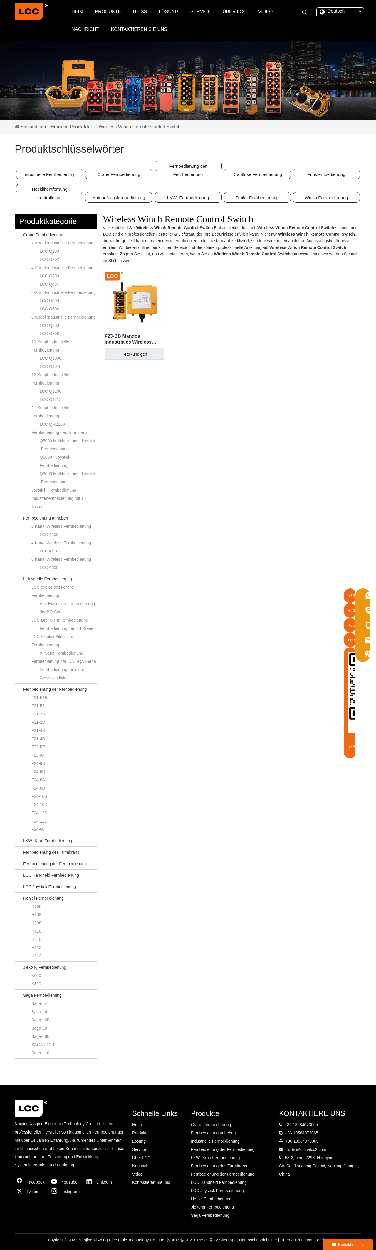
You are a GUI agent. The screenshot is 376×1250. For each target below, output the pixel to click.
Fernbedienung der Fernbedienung (188, 167)
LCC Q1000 (50, 358)
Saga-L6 (39, 1011)
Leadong (323, 1240)
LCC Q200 (49, 251)
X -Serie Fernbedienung (61, 653)
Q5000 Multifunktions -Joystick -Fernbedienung (67, 444)
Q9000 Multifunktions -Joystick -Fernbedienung (67, 477)
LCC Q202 (49, 259)
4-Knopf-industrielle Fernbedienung (63, 267)
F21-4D (38, 738)
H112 (36, 947)
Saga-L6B (40, 1020)
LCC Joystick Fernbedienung (49, 886)
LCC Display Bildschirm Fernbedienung (52, 640)
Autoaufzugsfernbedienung (119, 197)
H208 (36, 923)
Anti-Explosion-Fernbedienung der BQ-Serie (67, 607)
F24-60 (37, 829)
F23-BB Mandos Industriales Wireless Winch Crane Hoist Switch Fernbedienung (134, 339)
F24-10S (39, 796)
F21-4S (38, 730)
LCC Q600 (49, 300)
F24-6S (38, 763)
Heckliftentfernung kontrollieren (50, 190)
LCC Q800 (49, 325)
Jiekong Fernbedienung (44, 967)
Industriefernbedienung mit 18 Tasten (58, 502)
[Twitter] (31, 1191)
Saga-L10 (40, 1053)
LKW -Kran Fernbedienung (47, 840)
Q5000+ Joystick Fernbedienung (55, 461)
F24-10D (39, 804)
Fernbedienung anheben (45, 518)
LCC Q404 (49, 284)
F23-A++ (39, 755)
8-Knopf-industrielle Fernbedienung (63, 317)
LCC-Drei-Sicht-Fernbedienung (59, 620)
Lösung (139, 1141)
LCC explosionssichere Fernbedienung (52, 591)
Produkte (140, 1133)
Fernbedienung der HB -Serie (66, 628)
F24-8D (38, 788)
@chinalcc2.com (311, 1149)
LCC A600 (49, 567)
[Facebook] (31, 1182)
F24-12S (39, 812)
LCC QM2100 (52, 424)
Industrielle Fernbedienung (50, 174)
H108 (36, 914)
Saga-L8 (39, 1028)
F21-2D (38, 722)
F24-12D (39, 821)
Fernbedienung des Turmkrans (59, 432)
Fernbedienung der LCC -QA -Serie (63, 661)
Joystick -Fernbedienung (53, 490)
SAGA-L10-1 (43, 1044)
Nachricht (141, 1166)
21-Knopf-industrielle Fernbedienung (50, 411)
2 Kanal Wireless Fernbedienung (61, 526)
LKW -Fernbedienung (188, 197)
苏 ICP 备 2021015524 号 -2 (193, 1240)
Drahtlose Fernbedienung (257, 174)
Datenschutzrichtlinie (258, 1240)
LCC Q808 (49, 333)
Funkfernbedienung (326, 174)
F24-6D (38, 771)
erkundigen (134, 354)
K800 (36, 983)
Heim (137, 1124)
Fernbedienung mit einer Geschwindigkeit (62, 673)
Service (139, 1149)
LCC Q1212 (50, 399)
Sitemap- (228, 1240)
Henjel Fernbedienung (43, 898)
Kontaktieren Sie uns (151, 1182)
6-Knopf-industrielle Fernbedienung (63, 292)
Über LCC (141, 1157)
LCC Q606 (49, 309)
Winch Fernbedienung (326, 197)
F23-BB (38, 747)
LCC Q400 (49, 276)
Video (137, 1174)
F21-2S (38, 714)
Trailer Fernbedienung (257, 197)
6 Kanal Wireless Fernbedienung (61, 559)
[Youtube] (66, 1182)
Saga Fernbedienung (42, 995)
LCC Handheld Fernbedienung (51, 875)
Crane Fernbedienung (119, 174)
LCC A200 (49, 534)
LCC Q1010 (50, 366)
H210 (36, 939)
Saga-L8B (40, 1036)
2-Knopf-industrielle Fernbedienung (63, 243)
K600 (36, 975)
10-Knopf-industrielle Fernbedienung (50, 345)
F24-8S (38, 780)
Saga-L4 (39, 1003)
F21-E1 (38, 705)
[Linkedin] (101, 1182)
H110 (36, 931)
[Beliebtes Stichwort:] (304, 12)
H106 (36, 906)
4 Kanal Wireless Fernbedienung (61, 542)
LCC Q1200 (50, 391)
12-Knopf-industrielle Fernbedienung (50, 378)
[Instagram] (66, 1191)
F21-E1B (39, 697)
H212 (36, 955)
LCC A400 (49, 551)
